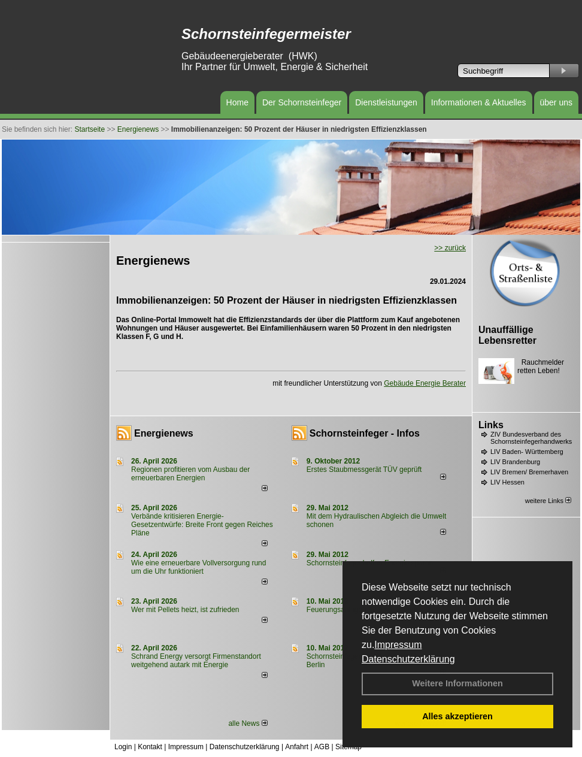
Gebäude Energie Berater (425, 383)
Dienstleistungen (386, 102)
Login (123, 747)
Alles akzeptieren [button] (457, 716)
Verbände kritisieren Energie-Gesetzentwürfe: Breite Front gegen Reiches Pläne (202, 524)
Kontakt (150, 747)
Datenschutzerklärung (408, 659)
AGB (321, 747)
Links (491, 425)
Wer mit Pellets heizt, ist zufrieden (185, 609)
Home (237, 102)
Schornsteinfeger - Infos (365, 433)
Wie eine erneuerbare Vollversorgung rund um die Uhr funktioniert (198, 567)
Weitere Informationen (457, 683)
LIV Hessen (507, 482)
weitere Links (548, 500)
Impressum (398, 645)
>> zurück (450, 248)
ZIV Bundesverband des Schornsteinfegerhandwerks (531, 438)
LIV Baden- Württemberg (526, 451)
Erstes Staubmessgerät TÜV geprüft (364, 469)
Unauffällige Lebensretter (507, 335)
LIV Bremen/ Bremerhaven (529, 472)
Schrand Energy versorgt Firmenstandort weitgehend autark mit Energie (196, 660)
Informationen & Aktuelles (478, 102)
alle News (247, 723)
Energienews (163, 433)
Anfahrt (296, 747)
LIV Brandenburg (515, 461)
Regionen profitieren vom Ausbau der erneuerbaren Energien (190, 473)
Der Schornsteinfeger (301, 102)
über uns (556, 102)
